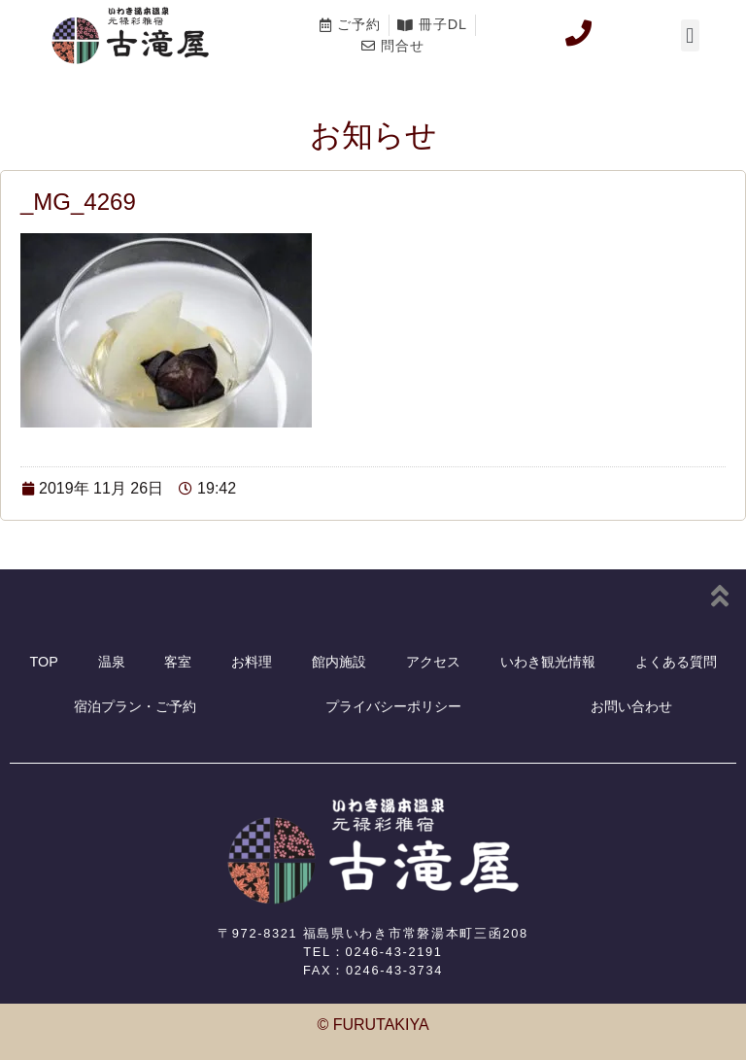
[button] (690, 35)
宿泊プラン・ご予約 (135, 706)
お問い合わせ (631, 706)
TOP (43, 661)
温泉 (111, 661)
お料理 (251, 661)
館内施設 (339, 661)
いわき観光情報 (547, 661)
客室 (177, 661)
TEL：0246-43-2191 (372, 951)
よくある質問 (676, 661)
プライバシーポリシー (393, 706)
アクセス (433, 661)
